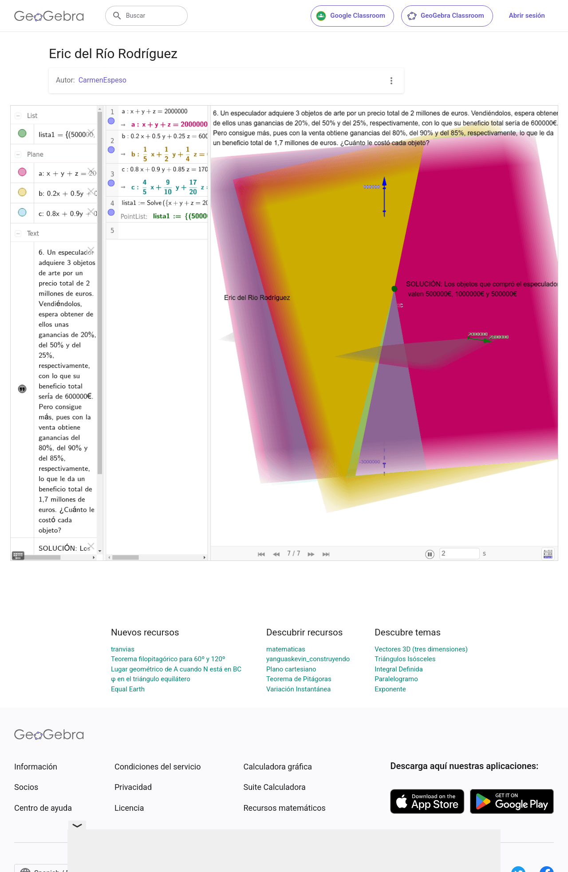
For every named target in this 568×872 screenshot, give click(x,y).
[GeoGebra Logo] (49, 16)
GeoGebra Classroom (445, 16)
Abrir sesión (527, 16)
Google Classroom (350, 16)
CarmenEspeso (102, 80)
